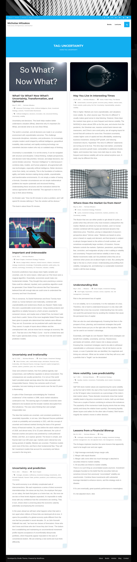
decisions (32, 114)
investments (98, 213)
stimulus (14, 267)
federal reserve (41, 263)
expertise (107, 292)
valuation (117, 105)
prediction (112, 213)
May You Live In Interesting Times (94, 95)
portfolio (36, 477)
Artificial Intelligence (41, 108)
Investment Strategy (88, 210)
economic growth (91, 102)
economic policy (103, 102)
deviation (26, 475)
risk (44, 114)
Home (62, 50)
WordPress (40, 558)
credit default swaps (36, 361)
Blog (30, 17)
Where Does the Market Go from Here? (97, 203)
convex (101, 292)
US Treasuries (37, 267)
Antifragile (80, 437)
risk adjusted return (96, 440)
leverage (37, 364)
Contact (37, 17)
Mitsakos (86, 289)
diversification (88, 437)
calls (27, 361)
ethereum (33, 263)
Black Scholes (20, 361)
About (11, 17)
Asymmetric (88, 292)
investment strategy (88, 213)
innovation (39, 114)
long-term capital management (49, 364)
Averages (19, 475)
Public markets (77, 105)
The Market (116, 99)
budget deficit (25, 263)
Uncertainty (15, 116)
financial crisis (54, 361)
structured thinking (51, 114)
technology (21, 267)
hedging (104, 437)
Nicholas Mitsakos (28, 105)
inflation (110, 102)
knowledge (29, 265)
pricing (59, 477)
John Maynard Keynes (27, 364)
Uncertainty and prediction (29, 468)
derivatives (46, 361)
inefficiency (32, 475)
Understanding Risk (85, 285)
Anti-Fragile (80, 292)
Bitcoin (18, 263)
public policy (87, 105)
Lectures (21, 111)
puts (31, 366)
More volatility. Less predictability (94, 373)
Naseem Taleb (28, 477)
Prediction (98, 210)
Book (49, 108)
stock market (109, 380)
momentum (91, 380)
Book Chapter (20, 259)
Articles (24, 17)
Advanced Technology (23, 108)
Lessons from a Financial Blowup (93, 430)
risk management (108, 440)
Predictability (37, 265)
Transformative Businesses (32, 111)
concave (95, 292)
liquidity (79, 380)
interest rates (118, 102)
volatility (22, 116)
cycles (79, 213)
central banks (81, 102)
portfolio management (80, 440)
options (20, 366)
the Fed (94, 105)
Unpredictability (109, 105)
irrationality (15, 364)
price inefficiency (51, 477)
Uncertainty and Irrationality (29, 354)
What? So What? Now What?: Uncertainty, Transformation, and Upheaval (32, 98)
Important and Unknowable (29, 252)
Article (32, 108)
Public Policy (108, 99)
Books (17, 17)
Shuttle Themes (22, 558)
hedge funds (97, 437)
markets (105, 213)
